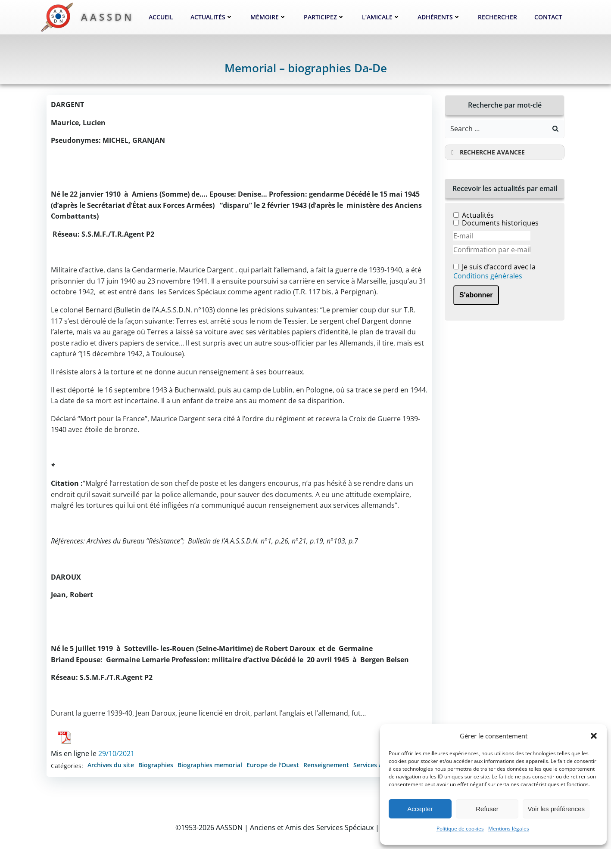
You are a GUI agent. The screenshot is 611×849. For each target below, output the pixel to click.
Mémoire (268, 17)
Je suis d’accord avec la (494, 272)
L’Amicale (381, 17)
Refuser (487, 808)
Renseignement (326, 765)
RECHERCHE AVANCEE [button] (486, 152)
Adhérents (439, 17)
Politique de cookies (460, 828)
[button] (593, 736)
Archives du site (110, 765)
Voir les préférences (556, 808)
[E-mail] (491, 236)
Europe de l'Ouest (272, 765)
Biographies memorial (210, 765)
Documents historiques (500, 223)
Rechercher (497, 17)
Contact (548, 17)
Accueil (161, 17)
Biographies (155, 765)
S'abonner (476, 295)
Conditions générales (487, 276)
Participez (324, 17)
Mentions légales (508, 828)
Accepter (420, 808)
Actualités (211, 17)
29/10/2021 (116, 753)
